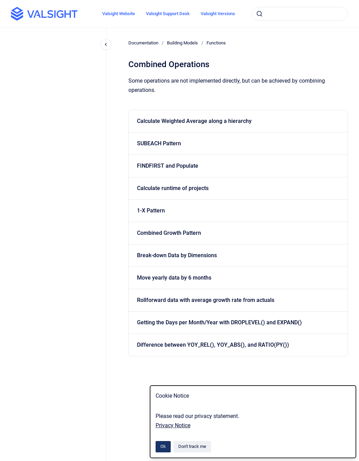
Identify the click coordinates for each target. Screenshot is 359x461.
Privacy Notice (173, 425)
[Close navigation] (106, 44)
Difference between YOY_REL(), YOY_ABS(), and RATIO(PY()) (213, 345)
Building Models (182, 42)
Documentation (143, 42)
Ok (163, 446)
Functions (216, 42)
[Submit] (259, 13)
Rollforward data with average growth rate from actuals (205, 300)
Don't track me (192, 446)
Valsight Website (118, 13)
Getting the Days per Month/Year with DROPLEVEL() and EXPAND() (219, 322)
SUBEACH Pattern (159, 143)
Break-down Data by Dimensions (177, 255)
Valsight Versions (218, 13)
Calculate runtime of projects (173, 188)
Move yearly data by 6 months (174, 277)
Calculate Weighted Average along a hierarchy (194, 121)
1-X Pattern (151, 210)
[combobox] (300, 13)
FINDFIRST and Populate (167, 166)
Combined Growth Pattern (169, 233)
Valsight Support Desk (168, 13)
